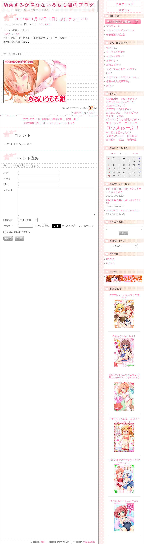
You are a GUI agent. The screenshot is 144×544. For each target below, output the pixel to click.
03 (112, 153)
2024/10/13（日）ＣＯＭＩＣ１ (124, 212)
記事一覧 (71, 119)
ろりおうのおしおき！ (124, 336)
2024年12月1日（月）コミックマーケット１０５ (124, 192)
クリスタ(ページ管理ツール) (122, 77)
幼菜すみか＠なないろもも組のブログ (49, 5)
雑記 (110, 85)
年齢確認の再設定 (115, 34)
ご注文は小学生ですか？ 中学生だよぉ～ (124, 461)
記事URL (78, 113)
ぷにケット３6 (11, 34)
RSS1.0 (110, 259)
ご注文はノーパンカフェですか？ (124, 296)
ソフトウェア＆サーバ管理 (121, 68)
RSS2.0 (110, 263)
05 (136, 153)
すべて (111, 47)
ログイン (125, 9)
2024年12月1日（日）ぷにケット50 (124, 203)
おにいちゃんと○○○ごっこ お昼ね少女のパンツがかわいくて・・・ (124, 377)
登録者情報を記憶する (18, 232)
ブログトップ (125, 4)
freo (109, 73)
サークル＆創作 (115, 52)
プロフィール (113, 26)
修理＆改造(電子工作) (118, 81)
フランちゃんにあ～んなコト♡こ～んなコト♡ (124, 420)
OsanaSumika (89, 542)
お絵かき (112, 60)
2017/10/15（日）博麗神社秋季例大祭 (42, 119)
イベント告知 (45, 24)
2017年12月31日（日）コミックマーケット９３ (49, 123)
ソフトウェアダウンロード (120, 30)
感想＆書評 (113, 64)
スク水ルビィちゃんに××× (124, 501)
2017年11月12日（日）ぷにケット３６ (52, 19)
